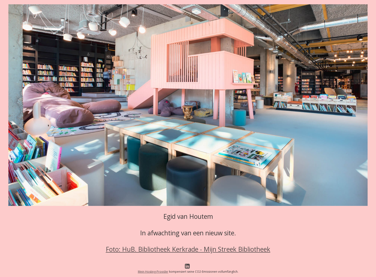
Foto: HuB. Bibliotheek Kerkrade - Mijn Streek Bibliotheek (188, 249)
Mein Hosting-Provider (153, 272)
